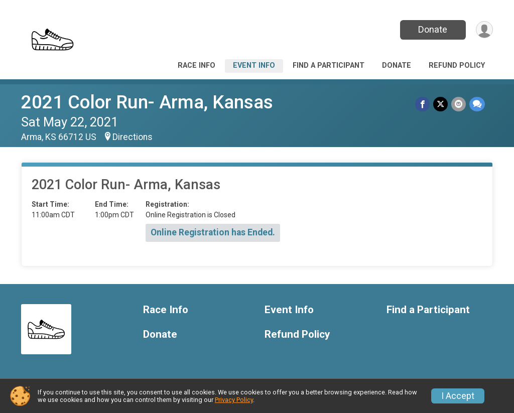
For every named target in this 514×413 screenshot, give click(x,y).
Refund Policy (457, 65)
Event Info (254, 65)
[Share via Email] (459, 104)
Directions (132, 137)
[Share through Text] (477, 104)
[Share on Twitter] (441, 104)
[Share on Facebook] (424, 104)
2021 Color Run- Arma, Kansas (147, 102)
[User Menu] (483, 30)
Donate (431, 29)
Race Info (196, 65)
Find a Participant (328, 65)
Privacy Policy (234, 399)
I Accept (457, 396)
